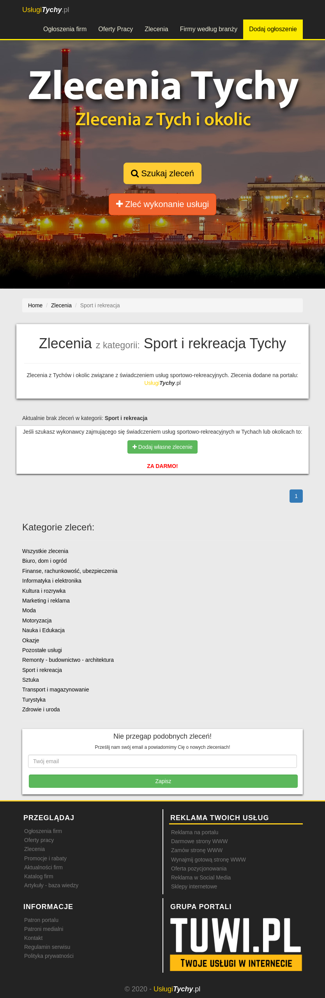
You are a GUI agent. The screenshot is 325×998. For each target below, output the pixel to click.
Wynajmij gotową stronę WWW (208, 859)
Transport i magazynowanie (55, 689)
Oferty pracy (39, 840)
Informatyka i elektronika (51, 581)
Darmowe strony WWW (199, 841)
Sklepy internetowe (194, 886)
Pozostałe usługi (42, 650)
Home (35, 305)
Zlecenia (156, 29)
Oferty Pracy (115, 29)
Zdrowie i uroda (41, 709)
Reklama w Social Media (201, 877)
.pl (45, 10)
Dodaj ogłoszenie (273, 29)
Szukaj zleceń (162, 173)
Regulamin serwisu (47, 947)
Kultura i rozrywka (43, 591)
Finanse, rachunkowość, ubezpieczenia (69, 571)
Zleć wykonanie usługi (162, 204)
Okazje (30, 640)
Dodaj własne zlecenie (162, 447)
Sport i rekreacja (42, 670)
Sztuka (30, 680)
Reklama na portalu (194, 832)
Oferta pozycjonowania (198, 868)
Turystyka (34, 700)
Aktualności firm (43, 867)
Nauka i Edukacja (43, 630)
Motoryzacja (36, 620)
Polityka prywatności (49, 956)
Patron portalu (41, 920)
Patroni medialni (43, 929)
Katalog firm (38, 876)
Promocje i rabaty (45, 858)
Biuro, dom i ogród (44, 561)
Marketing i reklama (46, 600)
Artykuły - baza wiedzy (51, 885)
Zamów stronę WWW (197, 850)
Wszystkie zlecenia (45, 551)
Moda (29, 610)
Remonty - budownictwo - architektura (68, 660)
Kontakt (33, 938)
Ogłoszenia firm (65, 29)
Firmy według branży (209, 29)
